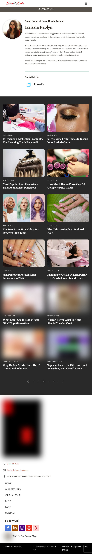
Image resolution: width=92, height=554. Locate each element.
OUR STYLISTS (12, 442)
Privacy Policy (16, 497)
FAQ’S (8, 459)
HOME (8, 437)
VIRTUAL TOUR (12, 448)
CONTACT (9, 465)
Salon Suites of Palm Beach (45, 497)
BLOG (7, 453)
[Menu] (85, 3)
